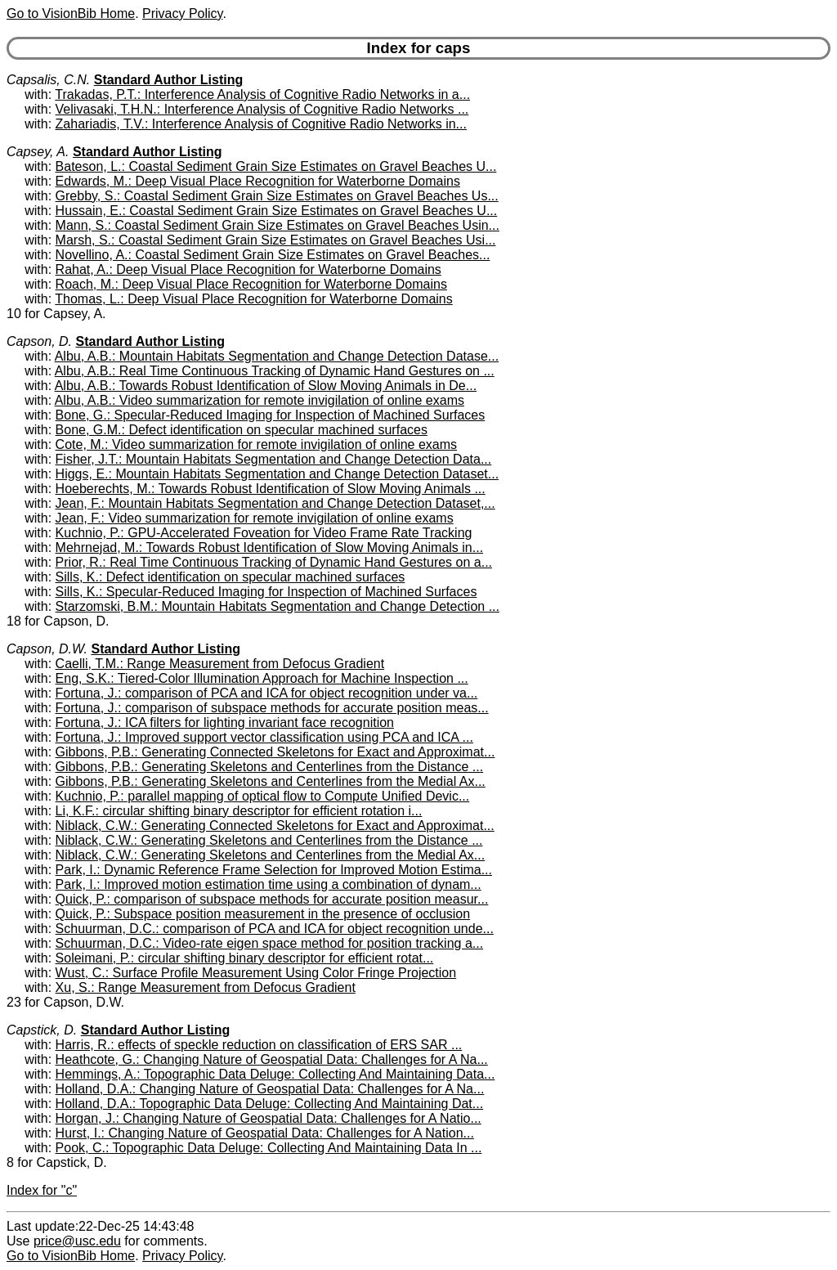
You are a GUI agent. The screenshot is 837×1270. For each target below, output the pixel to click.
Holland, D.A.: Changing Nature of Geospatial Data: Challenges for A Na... (270, 1089)
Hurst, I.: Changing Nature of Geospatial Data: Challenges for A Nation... (265, 1133)
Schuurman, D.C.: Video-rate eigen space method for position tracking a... (270, 943)
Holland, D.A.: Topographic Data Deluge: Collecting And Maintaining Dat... (270, 1104)
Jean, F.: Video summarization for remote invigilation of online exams (255, 518)
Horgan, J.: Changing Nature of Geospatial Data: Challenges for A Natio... (268, 1118)
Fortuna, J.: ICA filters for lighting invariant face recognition (225, 722)
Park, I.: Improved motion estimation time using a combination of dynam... (268, 884)
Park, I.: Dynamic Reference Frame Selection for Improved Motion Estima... (274, 870)
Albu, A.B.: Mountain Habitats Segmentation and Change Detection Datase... (277, 356)
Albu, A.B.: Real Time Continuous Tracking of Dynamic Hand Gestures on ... (275, 371)
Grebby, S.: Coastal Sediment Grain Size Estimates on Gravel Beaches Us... (277, 196)
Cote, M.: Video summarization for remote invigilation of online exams (256, 444)
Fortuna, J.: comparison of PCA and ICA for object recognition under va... (267, 693)
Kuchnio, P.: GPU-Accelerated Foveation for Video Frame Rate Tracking (264, 533)
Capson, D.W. (47, 649)
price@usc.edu (77, 1241)
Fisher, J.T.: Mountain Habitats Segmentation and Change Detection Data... (274, 459)
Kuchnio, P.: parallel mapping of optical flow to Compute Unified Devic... (263, 796)
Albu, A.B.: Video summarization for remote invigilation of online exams (259, 400)
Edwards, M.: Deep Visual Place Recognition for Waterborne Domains (258, 181)
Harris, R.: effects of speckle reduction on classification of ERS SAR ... (259, 1045)
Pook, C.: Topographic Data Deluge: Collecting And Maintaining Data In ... (269, 1148)
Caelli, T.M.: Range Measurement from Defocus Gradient (220, 664)
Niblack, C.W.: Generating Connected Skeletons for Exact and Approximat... (275, 825)
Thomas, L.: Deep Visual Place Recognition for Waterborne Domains (253, 299)
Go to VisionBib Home (71, 13)
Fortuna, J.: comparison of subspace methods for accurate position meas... (272, 708)
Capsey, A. (38, 152)
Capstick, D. (42, 1030)
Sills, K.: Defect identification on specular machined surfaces (230, 577)
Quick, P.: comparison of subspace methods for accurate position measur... (272, 899)
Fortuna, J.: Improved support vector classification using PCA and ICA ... (264, 737)
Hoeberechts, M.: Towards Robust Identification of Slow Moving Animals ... (271, 489)
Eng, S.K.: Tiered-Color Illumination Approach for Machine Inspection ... (262, 678)
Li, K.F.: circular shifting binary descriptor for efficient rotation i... (239, 811)
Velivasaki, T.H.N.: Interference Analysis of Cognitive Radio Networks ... (262, 109)
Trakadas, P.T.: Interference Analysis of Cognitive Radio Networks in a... (262, 94)
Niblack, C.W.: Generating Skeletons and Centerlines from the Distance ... (269, 840)
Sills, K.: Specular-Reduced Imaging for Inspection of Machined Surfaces (266, 592)
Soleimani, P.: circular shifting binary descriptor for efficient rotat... (245, 958)
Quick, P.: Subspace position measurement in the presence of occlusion (263, 914)
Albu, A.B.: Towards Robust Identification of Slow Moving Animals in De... (266, 386)
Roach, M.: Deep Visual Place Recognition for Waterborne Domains (251, 284)
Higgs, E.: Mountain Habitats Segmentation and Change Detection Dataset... (277, 474)
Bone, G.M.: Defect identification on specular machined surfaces (241, 430)
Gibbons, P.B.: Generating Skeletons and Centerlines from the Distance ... (270, 767)
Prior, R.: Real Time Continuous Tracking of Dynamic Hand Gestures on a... (274, 562)
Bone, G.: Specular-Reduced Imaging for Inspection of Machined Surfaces (271, 415)
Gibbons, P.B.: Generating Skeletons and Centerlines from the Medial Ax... (271, 781)
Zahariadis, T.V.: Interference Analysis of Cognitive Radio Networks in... (261, 124)
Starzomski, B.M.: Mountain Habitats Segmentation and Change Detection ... (277, 606)
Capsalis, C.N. (48, 80)
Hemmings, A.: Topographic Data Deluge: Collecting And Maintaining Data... (275, 1074)
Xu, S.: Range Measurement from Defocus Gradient (206, 987)
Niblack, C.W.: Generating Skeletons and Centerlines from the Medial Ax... (271, 855)
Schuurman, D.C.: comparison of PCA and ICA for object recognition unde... (275, 929)
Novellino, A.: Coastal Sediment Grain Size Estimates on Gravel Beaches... (273, 255)
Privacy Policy (182, 13)
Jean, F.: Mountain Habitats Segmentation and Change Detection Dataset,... (275, 503)
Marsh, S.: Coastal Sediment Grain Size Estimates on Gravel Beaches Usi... (276, 240)
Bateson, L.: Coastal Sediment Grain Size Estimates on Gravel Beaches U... (276, 166)
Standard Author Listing (169, 80)
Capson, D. (39, 341)
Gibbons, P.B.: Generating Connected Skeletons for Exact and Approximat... (275, 752)
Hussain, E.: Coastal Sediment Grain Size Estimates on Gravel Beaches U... (277, 211)
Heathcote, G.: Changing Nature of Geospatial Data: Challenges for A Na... (272, 1059)
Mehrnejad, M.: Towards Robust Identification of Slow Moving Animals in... (270, 547)
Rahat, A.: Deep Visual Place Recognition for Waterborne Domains (248, 269)
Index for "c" (42, 1190)
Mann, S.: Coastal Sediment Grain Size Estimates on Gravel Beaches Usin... (277, 225)
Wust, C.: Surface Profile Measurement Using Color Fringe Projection (256, 973)
